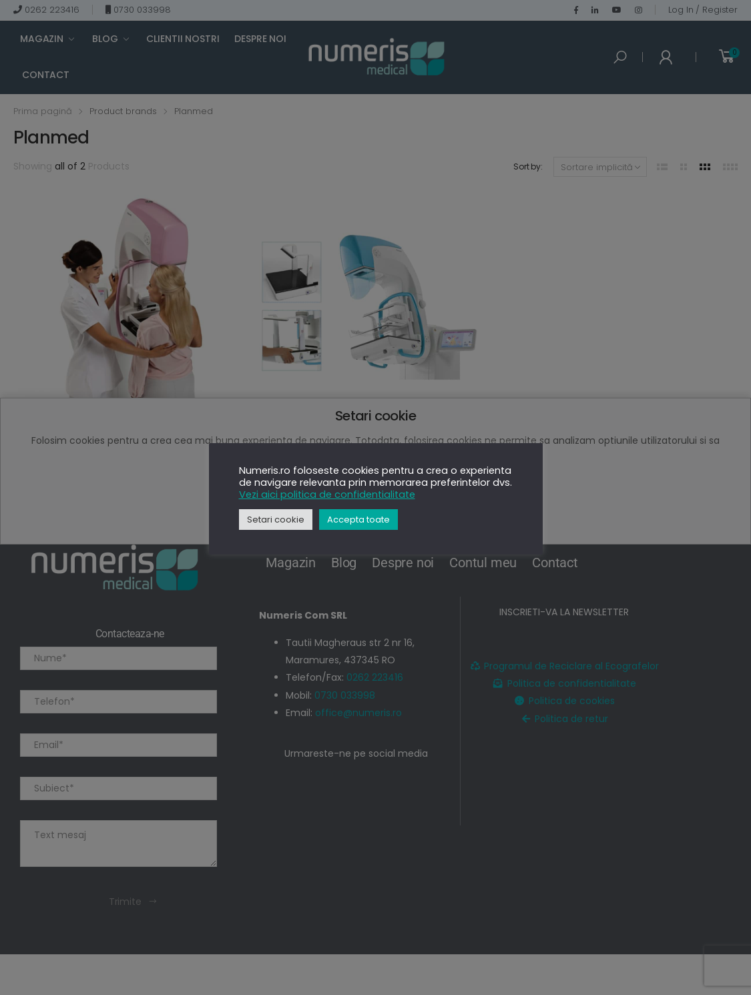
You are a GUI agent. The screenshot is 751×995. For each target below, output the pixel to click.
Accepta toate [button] (358, 519)
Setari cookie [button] (275, 519)
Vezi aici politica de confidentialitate (327, 494)
